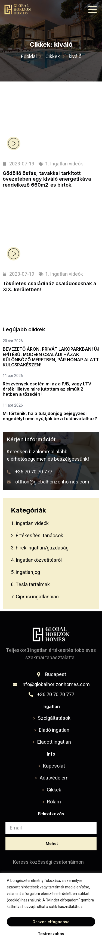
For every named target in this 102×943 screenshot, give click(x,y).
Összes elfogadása (51, 921)
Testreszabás (51, 933)
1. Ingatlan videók (64, 164)
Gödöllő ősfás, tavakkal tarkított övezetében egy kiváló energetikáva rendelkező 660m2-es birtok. (47, 179)
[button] (93, 9)
